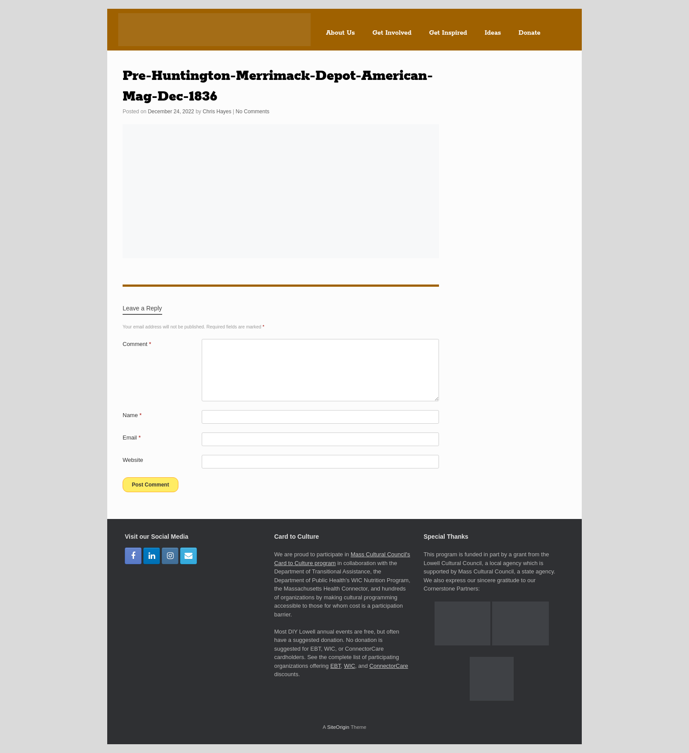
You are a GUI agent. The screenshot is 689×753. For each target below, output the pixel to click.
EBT (335, 666)
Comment (137, 344)
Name (132, 415)
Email (132, 437)
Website (133, 460)
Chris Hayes (217, 111)
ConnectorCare (389, 666)
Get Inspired (448, 33)
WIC (349, 666)
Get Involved (392, 33)
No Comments (252, 111)
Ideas (493, 33)
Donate (529, 33)
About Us (340, 33)
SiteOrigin (338, 727)
